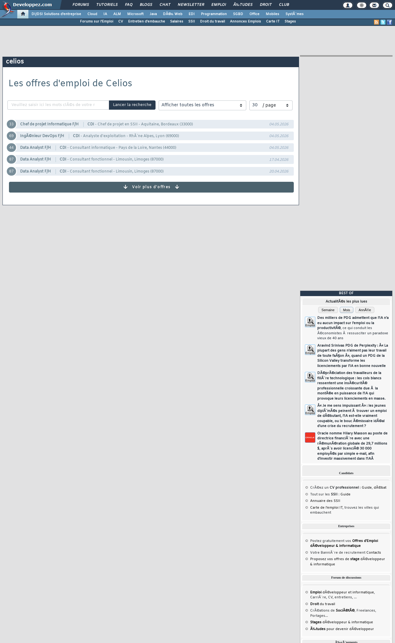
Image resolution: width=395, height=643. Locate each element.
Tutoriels (107, 4)
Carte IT (273, 21)
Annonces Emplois (245, 21)
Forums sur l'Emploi (96, 21)
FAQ (128, 4)
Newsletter (191, 4)
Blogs (146, 4)
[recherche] (58, 105)
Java (153, 14)
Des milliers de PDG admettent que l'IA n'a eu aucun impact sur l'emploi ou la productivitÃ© (353, 328)
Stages (290, 21)
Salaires (176, 21)
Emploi (219, 4)
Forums (80, 4)
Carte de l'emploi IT (326, 508)
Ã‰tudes (243, 4)
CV (120, 21)
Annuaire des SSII (325, 501)
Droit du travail (212, 21)
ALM (117, 14)
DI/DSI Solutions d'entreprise (56, 14)
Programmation (214, 14)
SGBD (238, 14)
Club (283, 4)
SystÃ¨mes (294, 14)
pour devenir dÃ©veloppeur (342, 629)
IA (105, 14)
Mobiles (272, 14)
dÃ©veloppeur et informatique (342, 592)
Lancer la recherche (132, 105)
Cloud (92, 14)
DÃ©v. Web (172, 14)
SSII (191, 21)
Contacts (373, 553)
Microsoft (135, 14)
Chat (165, 4)
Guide (367, 488)
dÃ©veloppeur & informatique (341, 622)
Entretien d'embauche (146, 21)
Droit (265, 4)
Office (254, 14)
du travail (322, 604)
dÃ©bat (380, 488)
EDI (192, 14)
